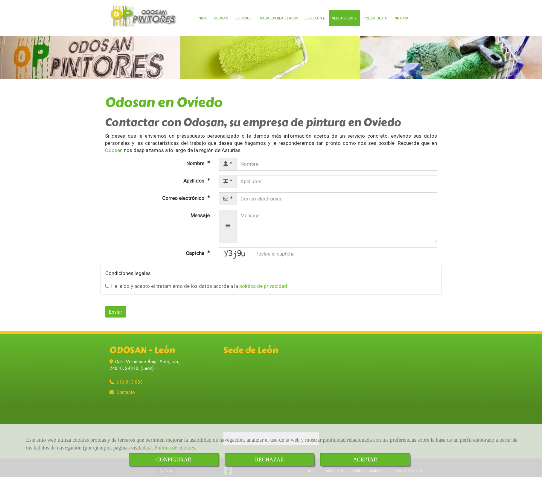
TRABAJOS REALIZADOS (279, 13)
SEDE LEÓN (316, 13)
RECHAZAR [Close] (269, 460)
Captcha (195, 247)
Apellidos (194, 175)
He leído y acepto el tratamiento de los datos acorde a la (196, 281)
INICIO (204, 13)
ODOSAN (222, 13)
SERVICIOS (244, 13)
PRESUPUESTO (377, 13)
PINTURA (402, 13)
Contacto (125, 387)
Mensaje (200, 210)
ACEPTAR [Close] (365, 460)
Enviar (115, 306)
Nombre (195, 158)
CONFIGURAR (173, 460)
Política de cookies (174, 448)
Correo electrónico (183, 192)
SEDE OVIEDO (346, 13)
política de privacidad (263, 281)
